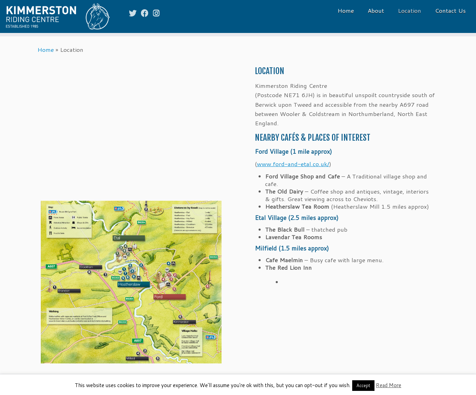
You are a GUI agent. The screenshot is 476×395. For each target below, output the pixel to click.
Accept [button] (363, 385)
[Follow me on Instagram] (158, 13)
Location (409, 10)
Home (345, 10)
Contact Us (450, 10)
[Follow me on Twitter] (135, 13)
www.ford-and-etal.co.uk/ (293, 164)
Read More (388, 385)
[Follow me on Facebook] (147, 13)
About (376, 10)
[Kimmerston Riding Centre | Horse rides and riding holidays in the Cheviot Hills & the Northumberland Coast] (55, 16)
